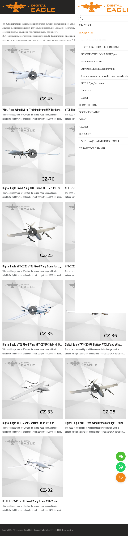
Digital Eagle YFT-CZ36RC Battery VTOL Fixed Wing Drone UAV (92, 344)
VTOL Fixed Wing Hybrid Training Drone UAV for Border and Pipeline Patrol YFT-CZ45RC (32, 110)
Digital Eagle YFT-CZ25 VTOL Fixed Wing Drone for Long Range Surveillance (32, 266)
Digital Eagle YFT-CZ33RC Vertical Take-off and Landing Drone (28, 423)
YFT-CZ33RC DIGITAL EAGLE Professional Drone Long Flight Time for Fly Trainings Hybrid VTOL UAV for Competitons (93, 266)
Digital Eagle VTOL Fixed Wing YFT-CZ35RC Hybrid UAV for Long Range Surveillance (32, 344)
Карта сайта (67, 530)
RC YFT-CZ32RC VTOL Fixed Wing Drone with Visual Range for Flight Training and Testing (30, 501)
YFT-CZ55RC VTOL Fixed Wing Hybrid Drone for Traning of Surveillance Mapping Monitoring (95, 188)
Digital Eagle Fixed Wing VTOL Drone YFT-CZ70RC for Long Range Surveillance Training (31, 188)
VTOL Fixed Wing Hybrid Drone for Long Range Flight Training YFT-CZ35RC (94, 110)
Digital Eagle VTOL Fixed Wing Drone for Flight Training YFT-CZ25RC (95, 423)
